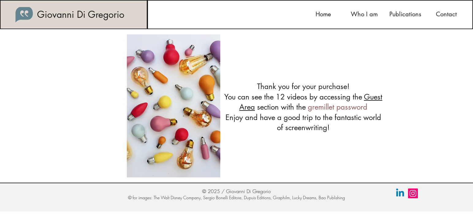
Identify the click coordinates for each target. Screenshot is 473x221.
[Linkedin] (400, 193)
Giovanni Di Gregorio (80, 14)
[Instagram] (413, 193)
